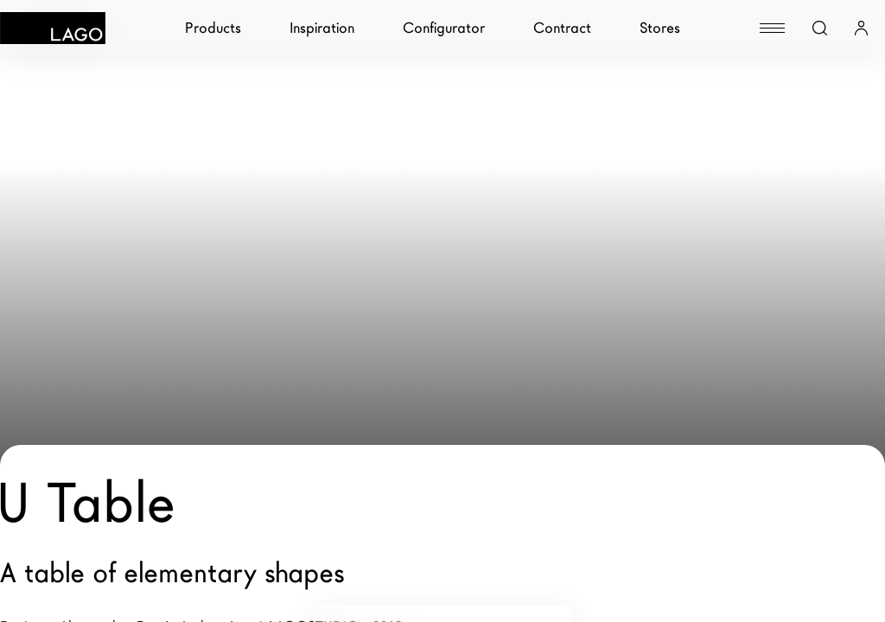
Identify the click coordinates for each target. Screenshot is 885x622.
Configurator (444, 28)
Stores (660, 28)
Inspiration (322, 28)
